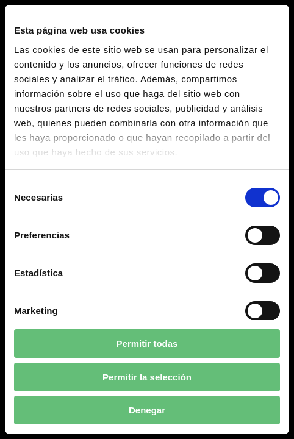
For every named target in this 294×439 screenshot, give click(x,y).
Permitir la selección (147, 377)
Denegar (147, 410)
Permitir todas (147, 343)
